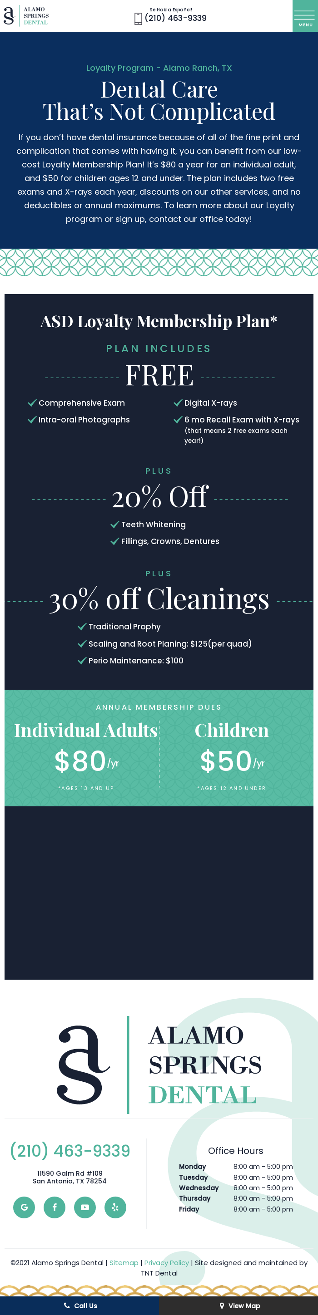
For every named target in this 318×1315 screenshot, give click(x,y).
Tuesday (193, 1177)
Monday (192, 1166)
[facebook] (54, 1207)
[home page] (26, 15)
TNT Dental (159, 1273)
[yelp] (115, 1207)
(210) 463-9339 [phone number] (170, 16)
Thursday (194, 1198)
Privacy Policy (166, 1262)
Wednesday (199, 1187)
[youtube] (85, 1207)
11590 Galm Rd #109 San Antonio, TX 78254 (70, 1177)
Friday (189, 1209)
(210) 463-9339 (69, 1151)
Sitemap (124, 1262)
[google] (24, 1207)
